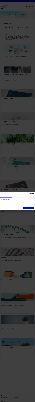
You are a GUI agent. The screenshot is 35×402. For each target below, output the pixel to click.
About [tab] (29, 196)
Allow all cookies (28, 207)
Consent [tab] (6, 196)
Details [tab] (17, 196)
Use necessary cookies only (17, 207)
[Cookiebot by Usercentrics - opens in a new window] (30, 193)
